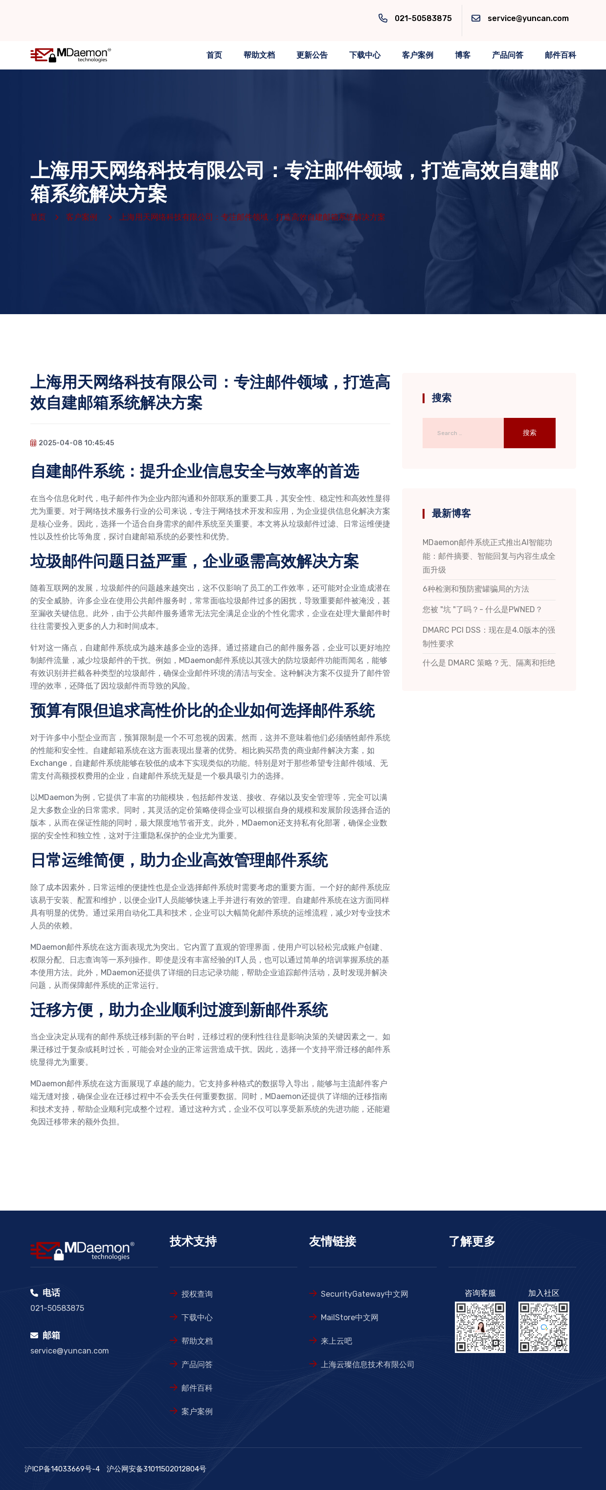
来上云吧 (336, 1341)
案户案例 (197, 1411)
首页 (214, 55)
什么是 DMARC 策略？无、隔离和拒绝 (489, 662)
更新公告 (312, 55)
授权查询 (197, 1294)
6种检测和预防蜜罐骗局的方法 (476, 589)
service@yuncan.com (528, 18)
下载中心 (365, 55)
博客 (463, 55)
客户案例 (417, 55)
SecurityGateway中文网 (364, 1294)
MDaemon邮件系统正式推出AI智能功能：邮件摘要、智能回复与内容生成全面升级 (489, 556)
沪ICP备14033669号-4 (62, 1469)
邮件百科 (560, 55)
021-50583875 (423, 18)
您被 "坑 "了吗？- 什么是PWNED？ (483, 609)
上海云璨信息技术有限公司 (368, 1364)
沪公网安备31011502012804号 (156, 1469)
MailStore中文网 (350, 1317)
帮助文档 (259, 55)
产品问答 (507, 55)
